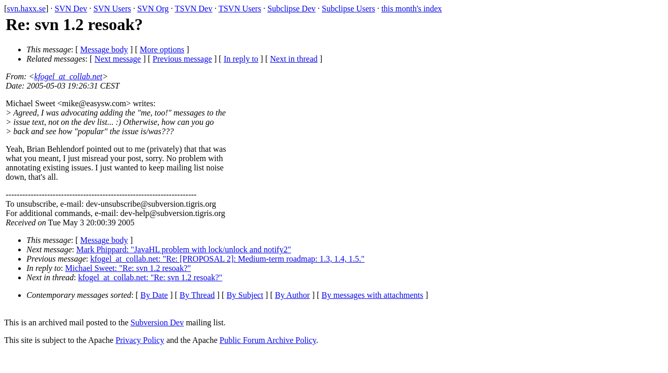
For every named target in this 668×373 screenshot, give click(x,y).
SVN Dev (70, 8)
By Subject (244, 295)
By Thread (197, 295)
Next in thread (294, 58)
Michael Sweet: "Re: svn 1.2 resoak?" (128, 268)
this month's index (411, 8)
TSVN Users (240, 8)
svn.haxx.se (26, 8)
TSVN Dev (193, 8)
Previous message (182, 58)
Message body (104, 49)
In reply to (241, 58)
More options (162, 49)
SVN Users (112, 8)
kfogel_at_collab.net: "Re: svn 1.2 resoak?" (150, 277)
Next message (117, 58)
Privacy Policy (140, 340)
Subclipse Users (348, 8)
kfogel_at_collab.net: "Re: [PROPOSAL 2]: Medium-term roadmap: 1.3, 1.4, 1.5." (227, 258)
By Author (292, 295)
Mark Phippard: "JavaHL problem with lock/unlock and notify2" (183, 249)
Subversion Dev (157, 322)
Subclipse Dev (291, 8)
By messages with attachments (373, 295)
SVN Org (153, 8)
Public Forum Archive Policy (268, 340)
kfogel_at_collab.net (68, 76)
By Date (154, 295)
